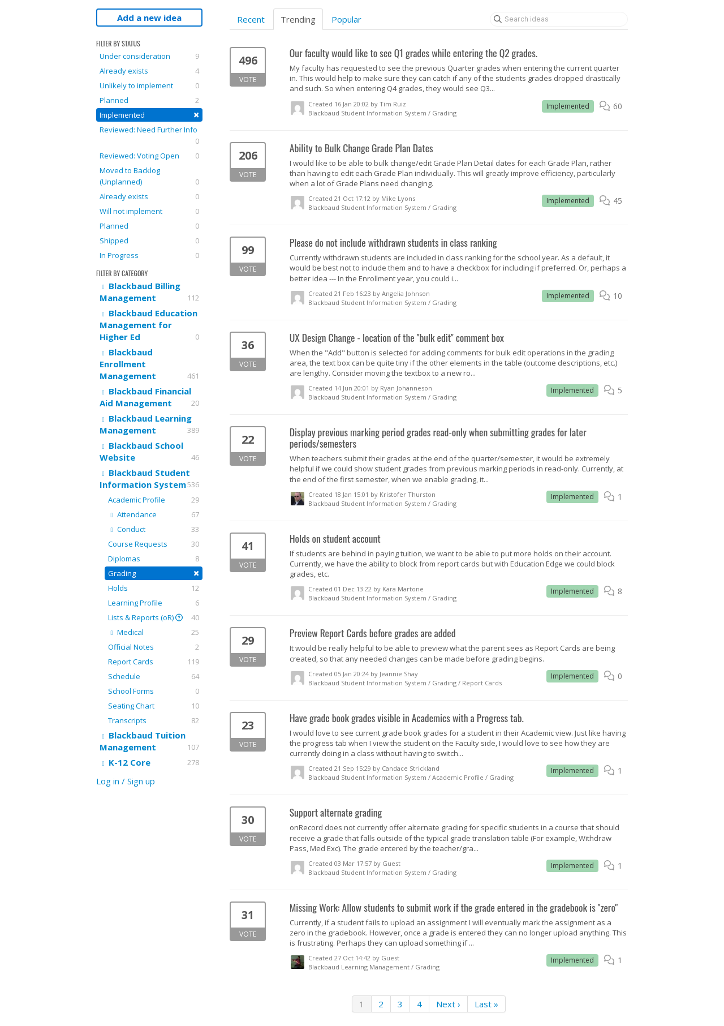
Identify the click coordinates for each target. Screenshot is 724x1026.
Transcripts (153, 720)
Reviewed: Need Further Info (149, 136)
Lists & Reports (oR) (153, 617)
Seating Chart (153, 705)
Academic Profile (153, 499)
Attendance (153, 514)
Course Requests (153, 544)
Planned (149, 100)
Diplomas (153, 558)
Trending (298, 19)
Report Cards (153, 661)
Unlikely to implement (149, 85)
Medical (153, 632)
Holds (153, 588)
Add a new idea (149, 17)
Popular (346, 19)
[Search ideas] (559, 19)
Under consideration (149, 56)
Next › (448, 1004)
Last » (486, 1004)
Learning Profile (153, 602)
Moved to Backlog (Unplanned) (149, 176)
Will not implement (149, 211)
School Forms (153, 691)
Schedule (153, 676)
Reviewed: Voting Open (149, 155)
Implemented (149, 114)
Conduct (153, 529)
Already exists (149, 70)
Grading (153, 572)
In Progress (149, 255)
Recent (251, 19)
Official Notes (153, 646)
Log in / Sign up (125, 781)
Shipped (149, 240)
